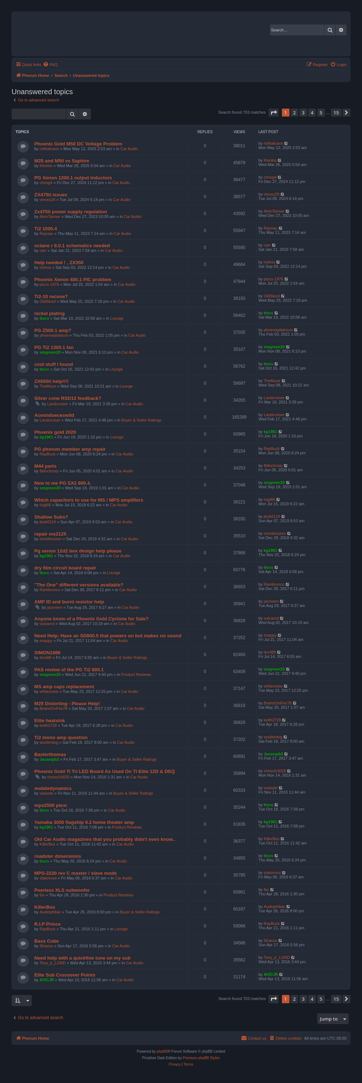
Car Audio (129, 149)
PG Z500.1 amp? (52, 330)
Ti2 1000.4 (45, 228)
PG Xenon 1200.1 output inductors (73, 177)
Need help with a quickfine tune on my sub (82, 958)
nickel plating (49, 313)
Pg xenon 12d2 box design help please (78, 551)
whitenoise (49, 691)
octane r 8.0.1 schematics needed (72, 245)
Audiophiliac (50, 912)
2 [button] (294, 112)
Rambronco (50, 590)
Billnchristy (49, 471)
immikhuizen (51, 539)
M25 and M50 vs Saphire (61, 160)
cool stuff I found (53, 364)
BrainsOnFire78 (53, 708)
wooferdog (49, 742)
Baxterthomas (50, 754)
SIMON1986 (47, 652)
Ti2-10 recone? (51, 296)
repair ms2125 (50, 534)
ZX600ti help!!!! (51, 381)
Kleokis (46, 165)
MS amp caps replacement (64, 686)
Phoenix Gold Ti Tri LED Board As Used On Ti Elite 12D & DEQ (104, 771)
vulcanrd (47, 623)
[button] (274, 113)
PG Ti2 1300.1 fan (54, 347)
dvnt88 (46, 657)
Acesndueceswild (54, 415)
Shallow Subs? (51, 517)
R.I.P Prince (47, 924)
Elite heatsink (49, 720)
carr (43, 250)
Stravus (46, 946)
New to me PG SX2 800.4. (62, 483)
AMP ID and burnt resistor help (69, 601)
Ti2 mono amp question (61, 737)
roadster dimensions (57, 856)
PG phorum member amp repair (70, 449)
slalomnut (48, 878)
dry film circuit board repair (65, 568)
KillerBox (47, 844)
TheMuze (48, 386)
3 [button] (303, 112)
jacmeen (54, 607)
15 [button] (336, 112)
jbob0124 (48, 522)
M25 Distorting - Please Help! (67, 703)
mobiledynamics (52, 788)
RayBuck (48, 454)
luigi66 (45, 505)
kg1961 (46, 437)
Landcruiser (57, 404)
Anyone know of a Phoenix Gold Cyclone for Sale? (91, 618)
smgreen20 (50, 352)
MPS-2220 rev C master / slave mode (75, 873)
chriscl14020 (58, 777)
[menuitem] (50, 64)
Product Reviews (136, 674)
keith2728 (48, 725)
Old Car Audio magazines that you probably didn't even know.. (104, 839)
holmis (45, 267)
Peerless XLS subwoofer (62, 890)
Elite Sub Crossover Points (64, 975)
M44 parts (45, 466)
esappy (46, 640)
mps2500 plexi (50, 805)
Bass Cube (46, 941)
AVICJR (47, 980)
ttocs (44, 318)
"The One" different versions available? (78, 585)
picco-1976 (49, 284)
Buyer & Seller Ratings (141, 420)
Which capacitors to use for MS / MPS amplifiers (88, 500)
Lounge (116, 318)
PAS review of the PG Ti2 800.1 (69, 669)
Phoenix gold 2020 (55, 432)
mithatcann (49, 149)
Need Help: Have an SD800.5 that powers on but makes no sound (107, 635)
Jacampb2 (49, 759)
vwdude (46, 793)
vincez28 (47, 199)
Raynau (46, 233)
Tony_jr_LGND (53, 963)
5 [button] (321, 112)
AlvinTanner (50, 216)
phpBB (162, 1051)
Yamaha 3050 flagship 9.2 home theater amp (84, 822)
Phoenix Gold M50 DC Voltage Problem (78, 144)
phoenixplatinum (54, 335)
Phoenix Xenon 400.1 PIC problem (72, 279)
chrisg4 (46, 182)
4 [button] (312, 112)
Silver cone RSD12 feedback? (67, 398)
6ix (42, 895)
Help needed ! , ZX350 (58, 262)
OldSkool (48, 301)
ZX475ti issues (50, 194)
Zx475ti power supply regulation (70, 211)
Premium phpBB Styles (201, 1058)
